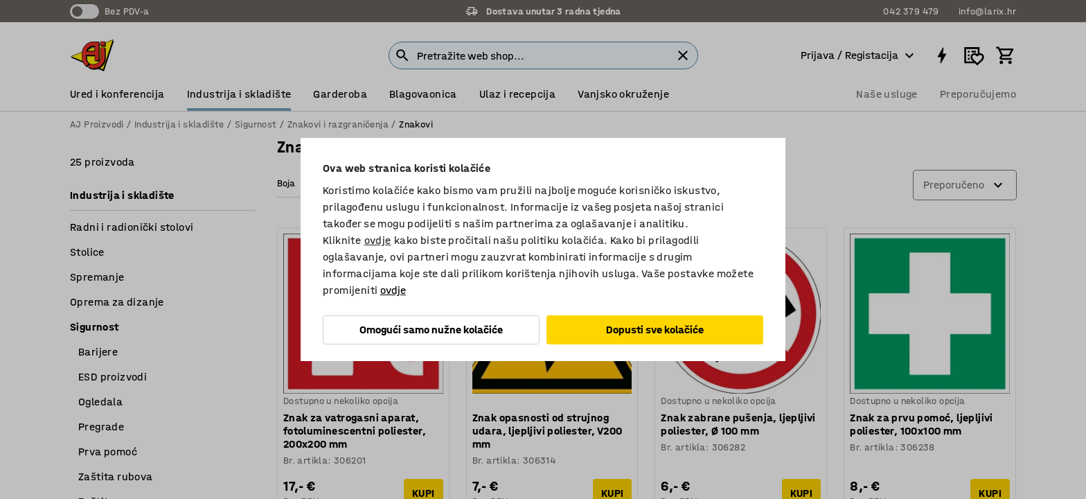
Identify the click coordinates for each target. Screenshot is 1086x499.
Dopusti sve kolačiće (655, 329)
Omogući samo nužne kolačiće (431, 329)
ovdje (377, 240)
